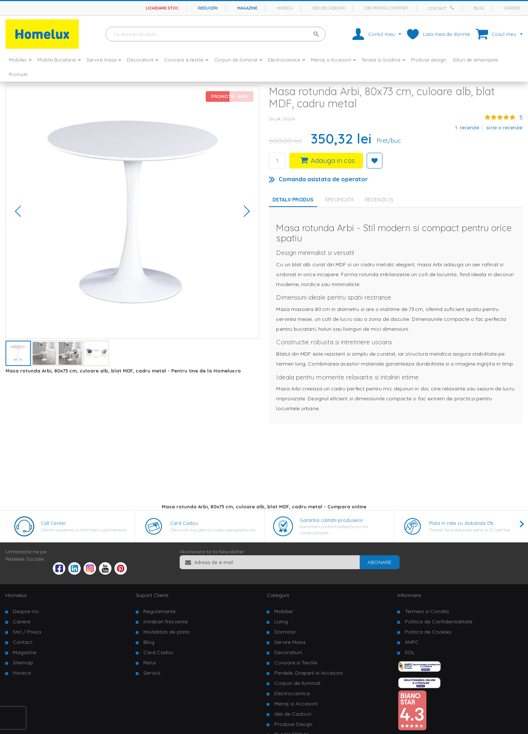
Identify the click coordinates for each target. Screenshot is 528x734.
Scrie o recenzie (504, 127)
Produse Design (293, 724)
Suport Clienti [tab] (152, 595)
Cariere (512, 8)
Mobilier (283, 611)
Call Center (53, 523)
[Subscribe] (379, 562)
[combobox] (216, 34)
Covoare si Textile (295, 662)
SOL (410, 652)
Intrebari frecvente (165, 621)
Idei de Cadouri (292, 714)
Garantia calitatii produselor (331, 520)
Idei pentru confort (386, 8)
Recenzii (379, 199)
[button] (20, 212)
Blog (479, 8)
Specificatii (339, 199)
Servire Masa (289, 642)
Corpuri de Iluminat (297, 683)
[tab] (341, 199)
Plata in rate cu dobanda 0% (461, 523)
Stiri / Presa (27, 632)
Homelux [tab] (16, 595)
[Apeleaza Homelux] (453, 7)
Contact (437, 8)
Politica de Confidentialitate (438, 621)
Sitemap (23, 662)
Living (281, 621)
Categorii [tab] (278, 595)
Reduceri (208, 8)
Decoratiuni (288, 652)
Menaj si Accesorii (296, 703)
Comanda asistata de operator (323, 179)
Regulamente (159, 611)
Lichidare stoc (162, 8)
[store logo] (42, 34)
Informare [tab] (409, 595)
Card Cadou (184, 523)
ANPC (412, 642)
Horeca (285, 8)
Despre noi (26, 611)
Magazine (247, 8)
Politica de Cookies (428, 632)
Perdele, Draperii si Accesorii (308, 673)
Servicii (151, 673)
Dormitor (285, 632)
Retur (149, 662)
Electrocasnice (292, 693)
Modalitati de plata (166, 632)
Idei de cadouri (328, 8)
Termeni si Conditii (427, 611)
